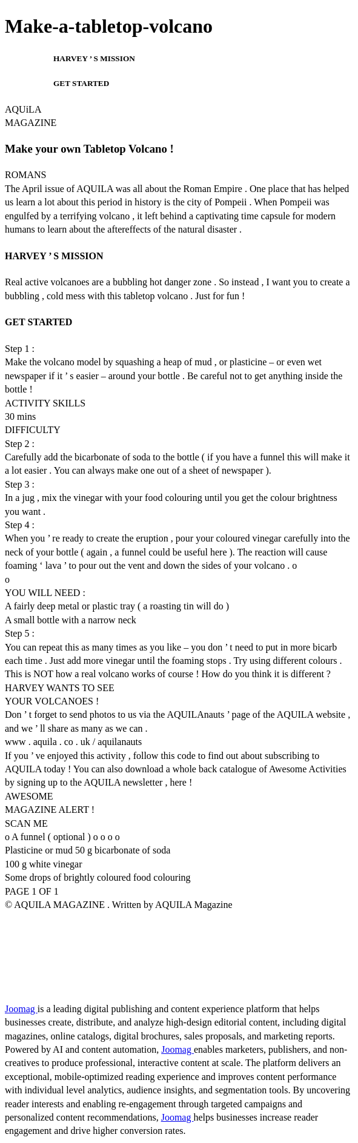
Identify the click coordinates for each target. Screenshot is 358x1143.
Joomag (21, 1009)
